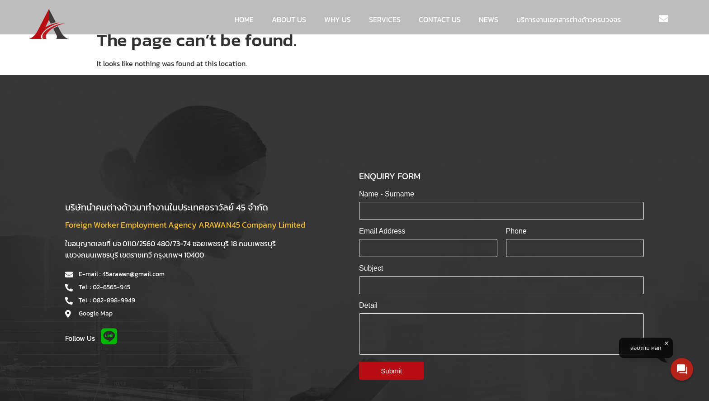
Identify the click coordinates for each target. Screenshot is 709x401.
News (488, 19)
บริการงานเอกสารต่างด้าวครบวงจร (568, 19)
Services (385, 19)
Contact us (440, 19)
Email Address (382, 231)
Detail (368, 305)
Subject (371, 268)
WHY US (337, 19)
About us (289, 19)
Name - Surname (386, 194)
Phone (516, 231)
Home (244, 19)
